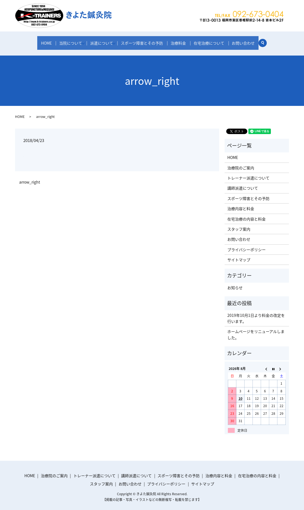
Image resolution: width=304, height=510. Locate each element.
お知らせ (235, 283)
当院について (70, 41)
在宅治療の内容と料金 (246, 215)
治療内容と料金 (240, 204)
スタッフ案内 (238, 225)
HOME (46, 41)
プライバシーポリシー (246, 245)
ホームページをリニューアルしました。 (256, 331)
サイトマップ (238, 256)
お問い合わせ (243, 41)
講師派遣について (242, 184)
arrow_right (29, 178)
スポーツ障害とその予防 (144, 41)
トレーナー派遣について (248, 174)
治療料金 (179, 41)
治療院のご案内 (240, 164)
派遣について (102, 41)
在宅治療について (209, 41)
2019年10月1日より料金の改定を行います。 (256, 314)
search (264, 42)
